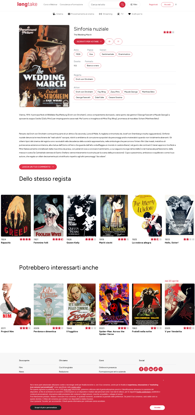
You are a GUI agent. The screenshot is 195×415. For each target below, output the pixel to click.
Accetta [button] (157, 408)
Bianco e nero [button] (93, 65)
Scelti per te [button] (135, 14)
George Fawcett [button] (83, 97)
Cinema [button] (58, 14)
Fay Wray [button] (102, 92)
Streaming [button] (105, 14)
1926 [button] (78, 54)
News (21, 372)
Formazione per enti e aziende (112, 372)
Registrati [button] (153, 4)
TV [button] (120, 14)
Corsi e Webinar (50, 4)
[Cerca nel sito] (107, 4)
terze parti (67, 389)
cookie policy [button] (76, 387)
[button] (89, 41)
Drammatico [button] (124, 54)
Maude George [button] (130, 92)
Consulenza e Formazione (71, 4)
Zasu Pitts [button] (115, 92)
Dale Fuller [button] (99, 97)
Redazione (63, 372)
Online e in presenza (108, 367)
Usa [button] (91, 54)
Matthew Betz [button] (148, 92)
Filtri (133, 4)
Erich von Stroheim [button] (84, 79)
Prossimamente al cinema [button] (81, 14)
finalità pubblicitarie (143, 392)
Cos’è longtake (66, 367)
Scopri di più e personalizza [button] (46, 408)
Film (21, 367)
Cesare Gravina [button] (115, 97)
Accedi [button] (167, 4)
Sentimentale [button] (108, 54)
